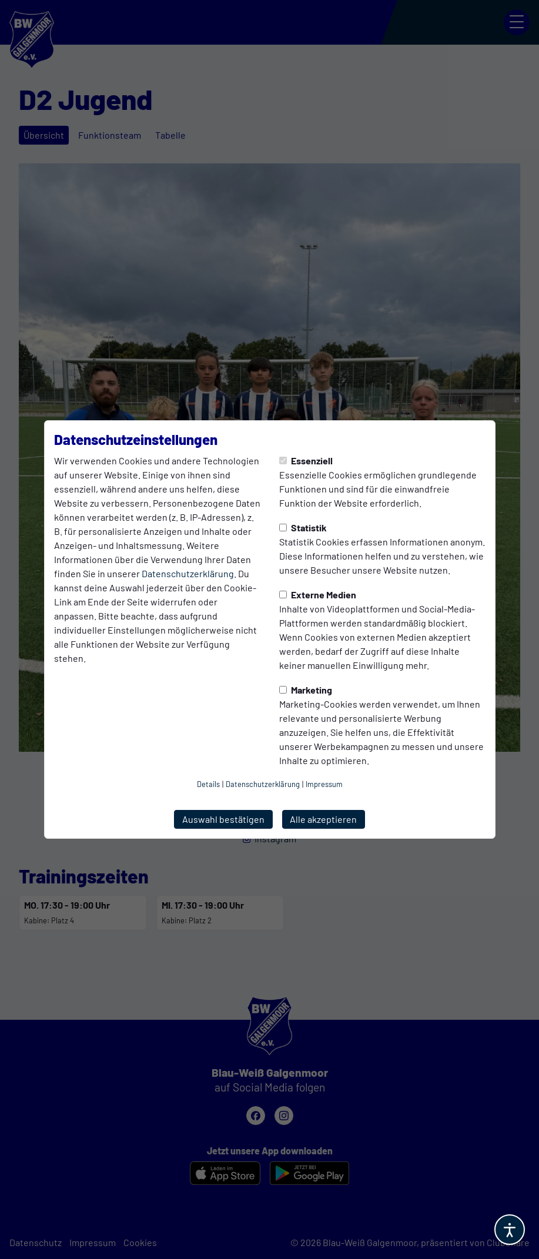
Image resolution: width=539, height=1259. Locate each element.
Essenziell (306, 460)
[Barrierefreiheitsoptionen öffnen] (509, 1229)
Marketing (305, 689)
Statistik (303, 527)
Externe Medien (317, 594)
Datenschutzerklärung (188, 573)
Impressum (324, 784)
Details (208, 784)
